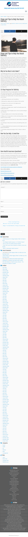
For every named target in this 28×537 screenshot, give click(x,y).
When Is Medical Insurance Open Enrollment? (14, 522)
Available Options (14, 475)
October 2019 (5, 383)
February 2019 (5, 396)
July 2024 (4, 294)
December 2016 (6, 437)
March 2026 (5, 269)
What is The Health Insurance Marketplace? (14, 516)
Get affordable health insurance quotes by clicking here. (11, 167)
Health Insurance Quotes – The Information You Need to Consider (14, 529)
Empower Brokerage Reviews (14, 481)
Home (2, 16)
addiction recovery (19, 23)
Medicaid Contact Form (14, 488)
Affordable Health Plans (14, 471)
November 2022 (6, 326)
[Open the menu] (26, 11)
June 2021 (5, 351)
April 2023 (5, 318)
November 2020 (6, 363)
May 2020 (4, 372)
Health (5, 16)
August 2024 (5, 293)
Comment (3, 187)
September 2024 (6, 291)
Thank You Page (14, 499)
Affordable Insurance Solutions (14, 473)
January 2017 (5, 436)
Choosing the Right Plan (14, 478)
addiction (13, 23)
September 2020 (6, 366)
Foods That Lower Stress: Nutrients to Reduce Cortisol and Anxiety (14, 509)
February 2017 (5, 434)
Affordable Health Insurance (14, 470)
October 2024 (5, 289)
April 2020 (5, 374)
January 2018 (5, 417)
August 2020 (5, 367)
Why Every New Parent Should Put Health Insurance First (14, 519)
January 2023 (5, 323)
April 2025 (5, 282)
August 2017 (5, 425)
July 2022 (4, 332)
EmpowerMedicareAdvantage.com (7, 175)
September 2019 (6, 385)
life (3, 448)
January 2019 (5, 398)
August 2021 (5, 348)
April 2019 (5, 393)
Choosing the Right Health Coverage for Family (14, 517)
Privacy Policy (14, 491)
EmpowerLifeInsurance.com (6, 171)
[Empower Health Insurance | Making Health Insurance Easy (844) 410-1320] (14, 4)
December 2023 (6, 305)
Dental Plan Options (14, 480)
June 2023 (5, 315)
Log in (4, 457)
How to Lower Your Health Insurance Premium (12, 243)
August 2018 (5, 406)
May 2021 (4, 353)
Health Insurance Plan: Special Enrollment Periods (14, 526)
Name (2, 201)
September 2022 (6, 329)
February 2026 (5, 270)
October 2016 (5, 440)
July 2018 (4, 407)
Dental (4, 445)
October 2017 (5, 421)
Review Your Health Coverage (14, 494)
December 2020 (6, 361)
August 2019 (5, 386)
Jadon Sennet (4, 24)
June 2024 (5, 296)
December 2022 (6, 324)
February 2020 (5, 377)
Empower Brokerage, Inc (15, 535)
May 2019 (4, 391)
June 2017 (5, 428)
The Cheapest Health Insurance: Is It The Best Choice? (13, 242)
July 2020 (4, 369)
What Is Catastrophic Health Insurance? (10, 248)
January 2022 (5, 340)
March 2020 (5, 375)
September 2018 (6, 404)
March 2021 (5, 356)
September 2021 (6, 347)
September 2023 (6, 310)
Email (2, 206)
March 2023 (5, 320)
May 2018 (4, 410)
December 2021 (6, 342)
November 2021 (6, 344)
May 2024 (4, 297)
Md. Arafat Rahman (6, 262)
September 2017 (6, 423)
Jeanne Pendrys (6, 255)
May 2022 (4, 336)
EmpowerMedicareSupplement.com (7, 173)
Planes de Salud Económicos (14, 489)
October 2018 (5, 402)
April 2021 (5, 355)
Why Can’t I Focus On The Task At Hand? (10, 223)
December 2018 (6, 399)
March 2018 (5, 413)
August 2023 (5, 312)
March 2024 (5, 301)
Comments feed (5, 460)
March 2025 (5, 283)
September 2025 (6, 275)
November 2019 (6, 382)
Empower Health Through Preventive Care (14, 512)
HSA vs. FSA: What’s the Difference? (14, 515)
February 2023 (5, 321)
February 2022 (5, 339)
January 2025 (5, 285)
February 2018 (5, 415)
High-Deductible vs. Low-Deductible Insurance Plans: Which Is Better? (14, 528)
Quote (14, 492)
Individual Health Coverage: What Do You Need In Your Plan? (14, 520)
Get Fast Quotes (14, 485)
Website (2, 211)
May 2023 (4, 316)
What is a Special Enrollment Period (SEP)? (14, 513)
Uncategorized (5, 453)
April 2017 (5, 431)
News (4, 451)
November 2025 (6, 272)
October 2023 (5, 309)
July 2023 (4, 313)
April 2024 (5, 299)
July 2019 (4, 388)
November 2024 (6, 288)
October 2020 (5, 364)
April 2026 (5, 267)
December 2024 (6, 286)
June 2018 (5, 409)
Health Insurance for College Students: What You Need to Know (14, 504)
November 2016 (6, 439)
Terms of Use (14, 495)
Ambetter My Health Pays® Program (16, 258)
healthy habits (24, 23)
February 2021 (5, 358)
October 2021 (5, 345)
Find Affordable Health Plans (14, 482)
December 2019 (6, 380)
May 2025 (4, 280)
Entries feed (5, 458)
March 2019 (5, 394)
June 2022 (5, 334)
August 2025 (5, 277)
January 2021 (5, 359)
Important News (14, 487)
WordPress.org (5, 462)
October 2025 (5, 274)
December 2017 (6, 418)
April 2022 (5, 337)
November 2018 (6, 401)
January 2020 (5, 378)
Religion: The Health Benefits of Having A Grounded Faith (14, 225)
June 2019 (5, 390)
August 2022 (5, 331)
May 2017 (4, 429)
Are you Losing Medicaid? (14, 474)
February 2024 (5, 302)
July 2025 (4, 278)
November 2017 (6, 420)
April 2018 (5, 412)
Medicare (4, 449)
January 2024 (5, 304)
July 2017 (4, 426)
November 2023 (6, 307)
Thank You (14, 496)
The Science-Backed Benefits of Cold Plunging (14, 525)
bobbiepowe (5, 260)
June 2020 (5, 371)
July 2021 (4, 350)
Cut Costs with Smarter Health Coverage (14, 523)
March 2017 (5, 433)
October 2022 (5, 328)
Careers (14, 477)
